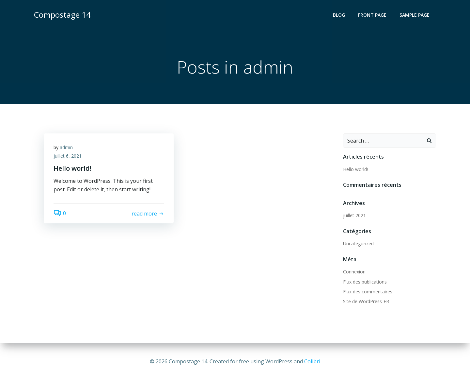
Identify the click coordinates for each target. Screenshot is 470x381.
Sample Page (415, 15)
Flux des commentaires (367, 291)
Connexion (354, 271)
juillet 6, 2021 (68, 156)
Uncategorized (358, 243)
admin (66, 147)
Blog (339, 15)
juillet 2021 (354, 215)
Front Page (372, 15)
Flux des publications (365, 282)
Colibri (312, 361)
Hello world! (355, 169)
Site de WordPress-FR (366, 301)
